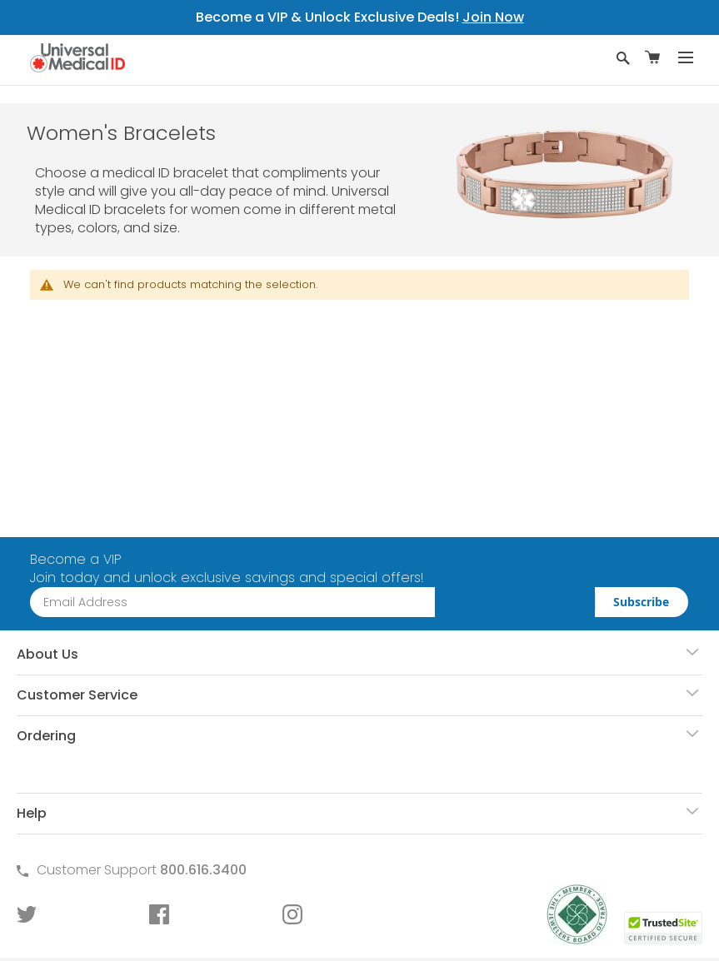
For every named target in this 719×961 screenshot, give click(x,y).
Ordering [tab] (46, 735)
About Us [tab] (47, 654)
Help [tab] (32, 813)
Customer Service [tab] (77, 695)
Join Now (493, 17)
